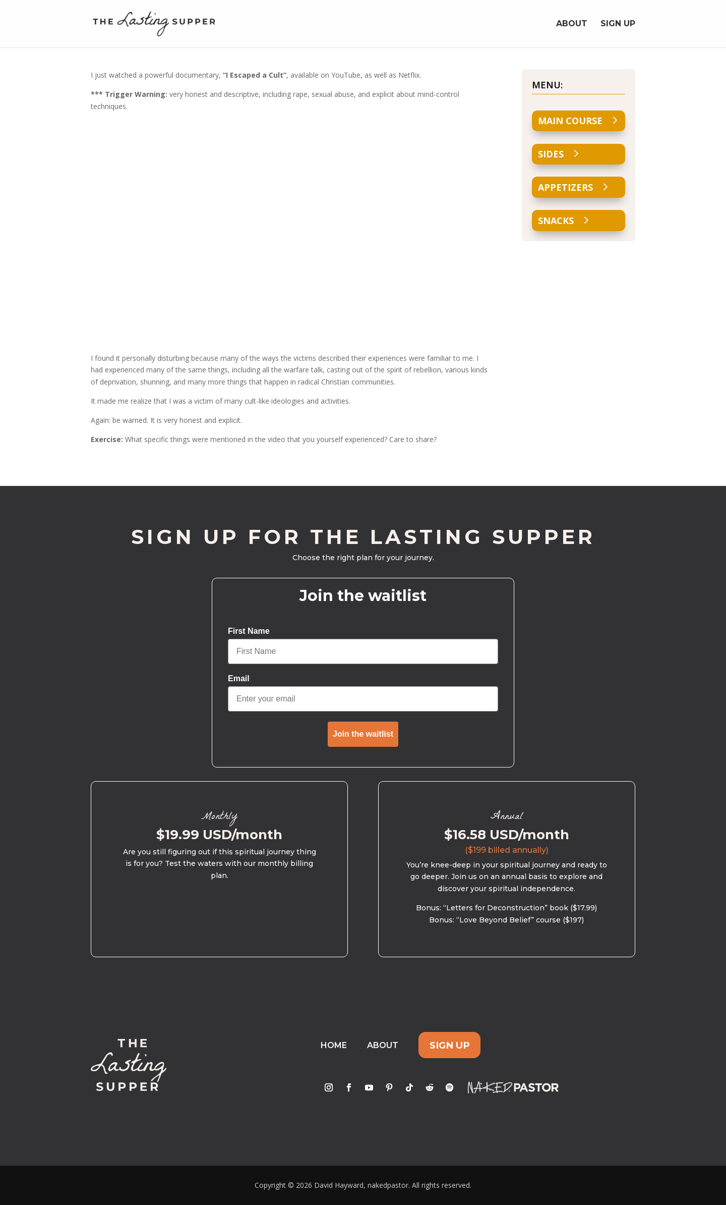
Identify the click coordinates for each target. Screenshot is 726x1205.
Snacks (556, 220)
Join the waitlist (363, 734)
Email (239, 678)
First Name (249, 631)
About (571, 24)
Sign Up (617, 24)
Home (334, 1045)
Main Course (570, 121)
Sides (551, 154)
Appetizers (565, 187)
